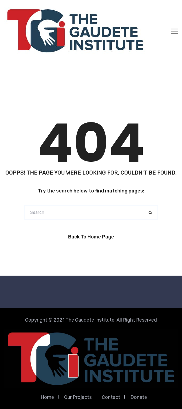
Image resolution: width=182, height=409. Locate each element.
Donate (138, 397)
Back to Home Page (91, 237)
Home (47, 397)
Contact (111, 397)
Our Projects (78, 397)
